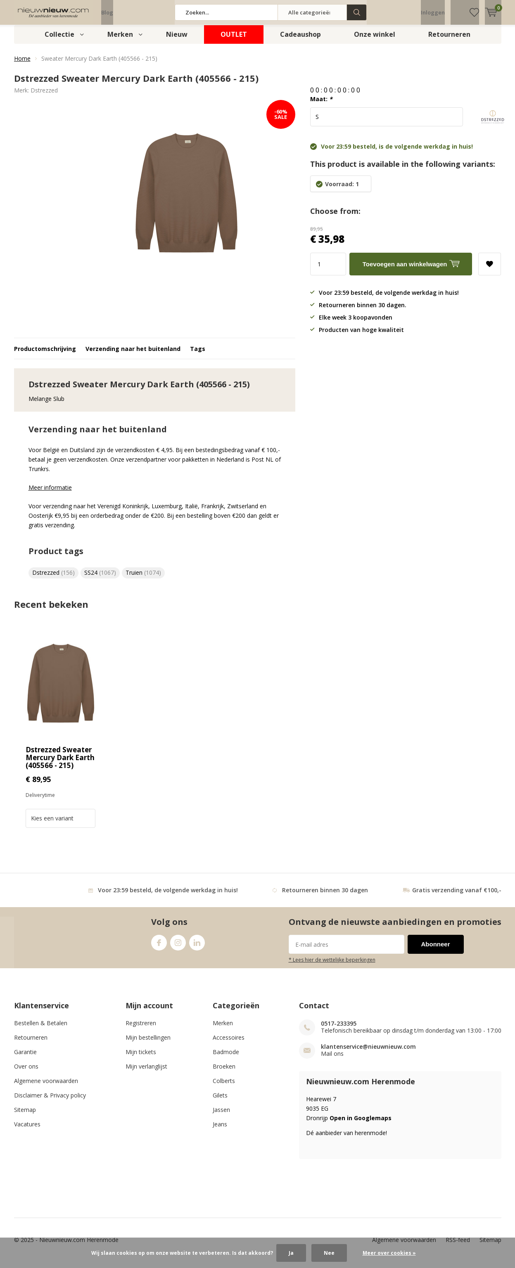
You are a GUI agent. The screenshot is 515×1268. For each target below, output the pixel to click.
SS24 (100, 579)
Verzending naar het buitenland (132, 354)
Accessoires (228, 1044)
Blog (107, 12)
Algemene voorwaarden (46, 1087)
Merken (120, 40)
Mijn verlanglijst (146, 1072)
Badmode (226, 1058)
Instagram (178, 947)
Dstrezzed (44, 96)
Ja (291, 1252)
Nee (329, 1252)
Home (22, 65)
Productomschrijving (45, 354)
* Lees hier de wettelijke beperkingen (332, 965)
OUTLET (234, 40)
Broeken (224, 1072)
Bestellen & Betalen (40, 1029)
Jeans (220, 1130)
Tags (197, 354)
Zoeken (357, 12)
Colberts (224, 1087)
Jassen (221, 1116)
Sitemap (25, 1116)
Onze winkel (374, 40)
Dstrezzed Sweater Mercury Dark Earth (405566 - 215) (60, 763)
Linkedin (197, 947)
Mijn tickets (141, 1058)
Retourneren (449, 40)
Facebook (159, 947)
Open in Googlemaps (361, 1124)
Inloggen (433, 12)
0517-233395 (338, 1029)
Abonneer (435, 950)
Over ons (26, 1072)
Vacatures (27, 1130)
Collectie (59, 40)
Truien (143, 579)
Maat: (321, 105)
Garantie (25, 1058)
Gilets (220, 1101)
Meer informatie (50, 494)
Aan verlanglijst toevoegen (489, 267)
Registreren (141, 1029)
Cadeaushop (300, 40)
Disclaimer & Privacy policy (50, 1101)
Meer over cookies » (389, 1252)
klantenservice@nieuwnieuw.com (368, 1052)
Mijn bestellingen (148, 1044)
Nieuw (176, 40)
